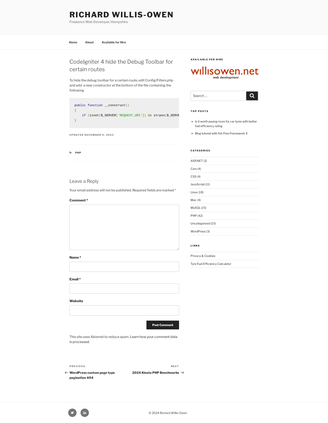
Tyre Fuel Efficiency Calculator (211, 264)
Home (73, 42)
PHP (78, 152)
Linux (194, 192)
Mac (194, 200)
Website (76, 301)
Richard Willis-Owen (121, 14)
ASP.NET (197, 160)
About (89, 42)
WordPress (198, 231)
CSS (193, 176)
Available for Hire (114, 42)
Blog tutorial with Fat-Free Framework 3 (221, 133)
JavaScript (198, 184)
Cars (194, 168)
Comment (78, 200)
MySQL (196, 207)
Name (75, 257)
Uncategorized (200, 223)
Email (75, 279)
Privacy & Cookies (203, 256)
